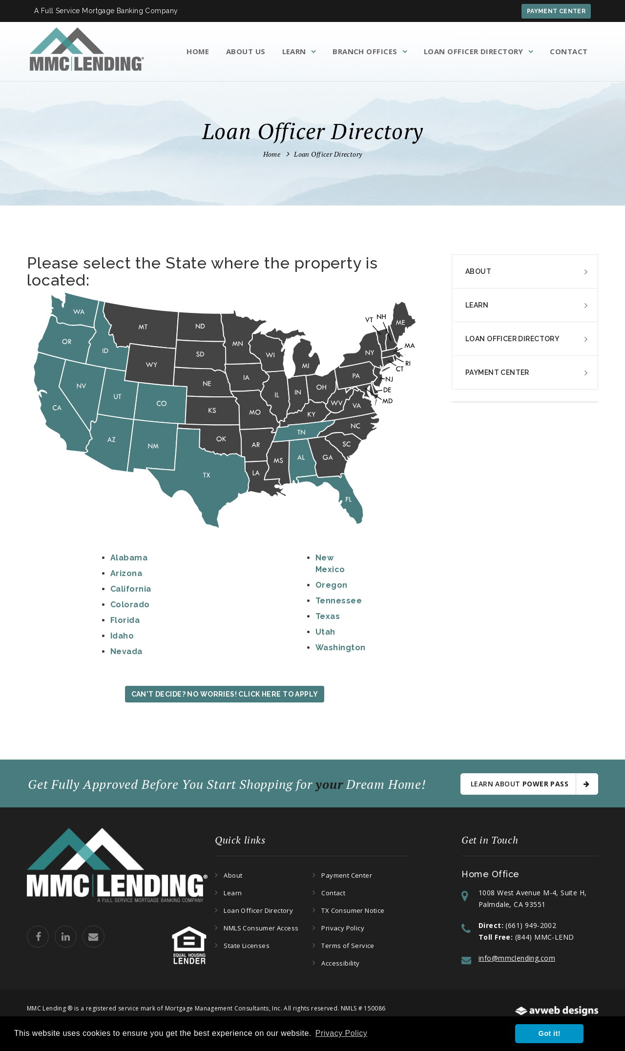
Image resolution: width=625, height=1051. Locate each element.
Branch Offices (365, 51)
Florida (125, 620)
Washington (340, 647)
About (478, 271)
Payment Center (556, 11)
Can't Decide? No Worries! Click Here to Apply (224, 694)
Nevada (126, 651)
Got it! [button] (550, 1033)
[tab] (525, 272)
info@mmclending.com (517, 958)
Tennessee (338, 600)
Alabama (128, 557)
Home (198, 51)
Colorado (130, 604)
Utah (325, 632)
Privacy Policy (342, 928)
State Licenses (246, 945)
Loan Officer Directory (473, 51)
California (130, 589)
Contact (568, 51)
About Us (246, 51)
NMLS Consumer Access (261, 928)
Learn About (530, 784)
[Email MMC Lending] (94, 946)
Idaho (122, 635)
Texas (327, 616)
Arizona (126, 573)
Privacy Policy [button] (341, 1033)
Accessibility (340, 963)
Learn (294, 51)
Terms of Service (347, 945)
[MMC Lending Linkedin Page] (67, 946)
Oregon (331, 585)
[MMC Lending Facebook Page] (39, 946)
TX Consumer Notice (352, 910)
